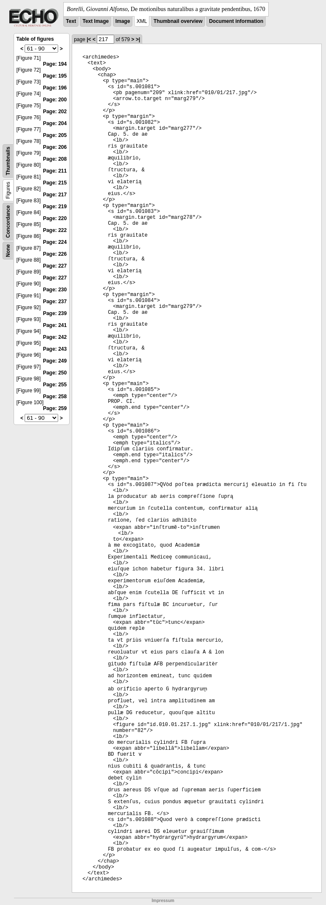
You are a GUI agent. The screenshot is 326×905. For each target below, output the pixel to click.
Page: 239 (55, 313)
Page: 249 (55, 361)
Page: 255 (55, 385)
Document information (236, 21)
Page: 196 (55, 88)
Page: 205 (55, 135)
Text (71, 21)
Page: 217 (55, 195)
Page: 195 (55, 76)
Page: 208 (55, 159)
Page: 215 (55, 183)
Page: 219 (55, 206)
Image (122, 21)
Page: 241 (55, 325)
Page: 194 (55, 64)
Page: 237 (55, 301)
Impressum (163, 900)
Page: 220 (55, 218)
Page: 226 (55, 254)
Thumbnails (8, 161)
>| (138, 39)
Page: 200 (55, 100)
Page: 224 (55, 242)
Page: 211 (55, 171)
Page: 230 (55, 290)
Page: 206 (55, 147)
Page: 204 (55, 123)
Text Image (95, 21)
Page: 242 (55, 337)
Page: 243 (55, 349)
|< (89, 39)
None (8, 250)
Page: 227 (55, 266)
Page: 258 (55, 396)
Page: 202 (55, 112)
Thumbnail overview (178, 21)
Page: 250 (55, 373)
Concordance (8, 221)
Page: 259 (55, 408)
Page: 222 (55, 230)
